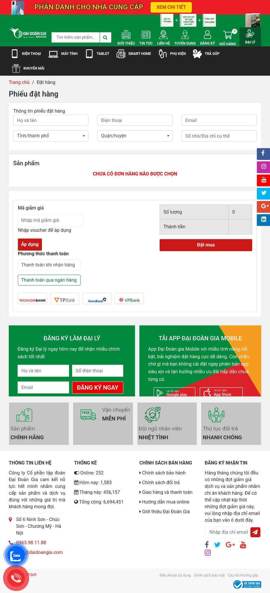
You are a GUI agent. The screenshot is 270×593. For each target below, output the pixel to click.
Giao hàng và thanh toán (167, 492)
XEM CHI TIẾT (171, 7)
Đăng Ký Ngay (97, 387)
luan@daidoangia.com (39, 552)
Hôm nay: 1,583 (93, 482)
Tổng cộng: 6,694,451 (99, 502)
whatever (134, 135)
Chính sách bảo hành (164, 473)
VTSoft (31, 575)
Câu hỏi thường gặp (243, 575)
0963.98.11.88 (31, 542)
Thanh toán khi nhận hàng (48, 265)
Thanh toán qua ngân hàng (49, 280)
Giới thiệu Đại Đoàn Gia (166, 511)
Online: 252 (89, 473)
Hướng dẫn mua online (165, 502)
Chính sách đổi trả (161, 482)
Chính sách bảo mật (209, 575)
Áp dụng (30, 244)
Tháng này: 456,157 (97, 492)
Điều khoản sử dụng (175, 575)
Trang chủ (19, 82)
